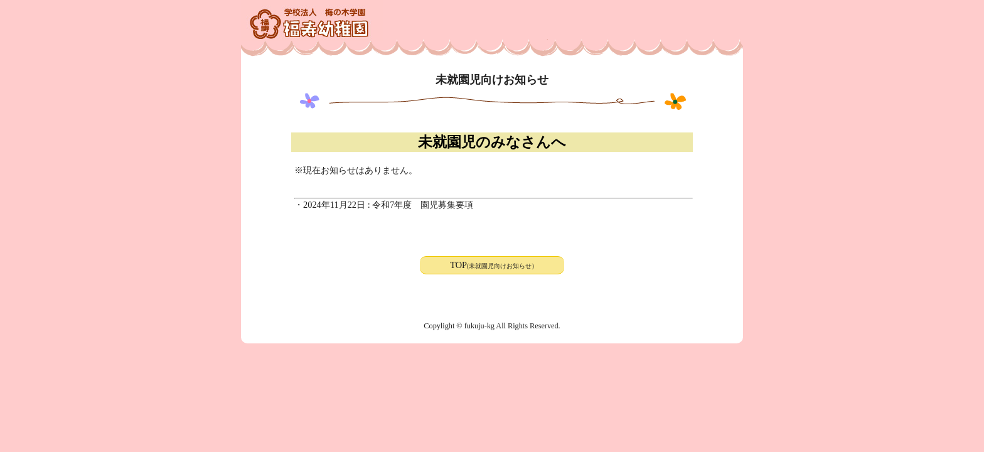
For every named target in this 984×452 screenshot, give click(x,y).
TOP (492, 265)
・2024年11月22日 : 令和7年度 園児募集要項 (383, 205)
